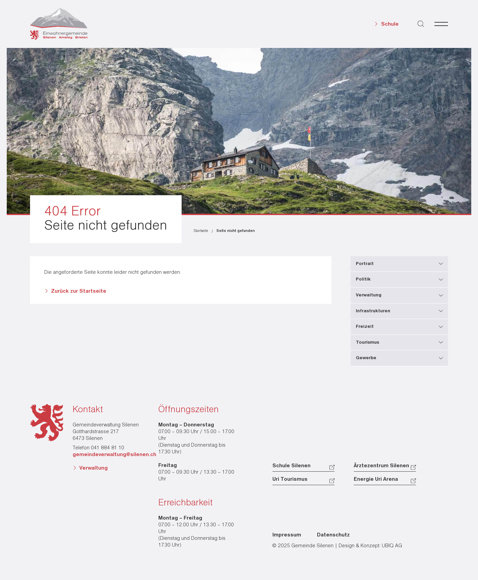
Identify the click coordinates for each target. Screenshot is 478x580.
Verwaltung (93, 468)
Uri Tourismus (290, 479)
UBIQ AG (392, 546)
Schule (390, 24)
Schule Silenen (291, 466)
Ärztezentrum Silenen (381, 466)
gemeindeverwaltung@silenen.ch (114, 454)
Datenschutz (333, 535)
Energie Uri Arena (376, 479)
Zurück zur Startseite (78, 291)
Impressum (286, 535)
